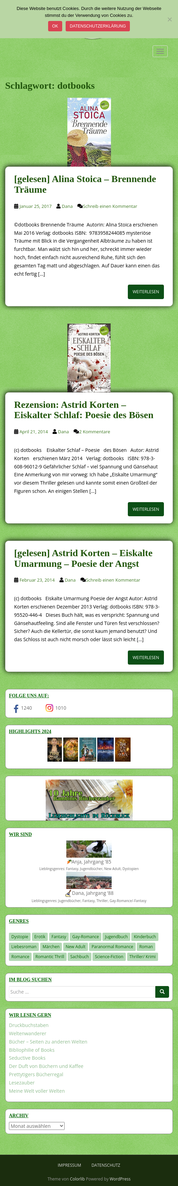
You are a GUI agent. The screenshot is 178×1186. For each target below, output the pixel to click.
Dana (67, 206)
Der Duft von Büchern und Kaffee (46, 1066)
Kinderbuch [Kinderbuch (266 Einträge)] (145, 937)
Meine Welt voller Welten (37, 1091)
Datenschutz (105, 1165)
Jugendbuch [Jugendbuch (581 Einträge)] (116, 937)
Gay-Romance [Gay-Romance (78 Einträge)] (85, 937)
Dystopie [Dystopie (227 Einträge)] (19, 937)
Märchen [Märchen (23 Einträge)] (51, 947)
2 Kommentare (94, 431)
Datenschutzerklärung (98, 26)
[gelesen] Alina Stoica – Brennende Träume (85, 184)
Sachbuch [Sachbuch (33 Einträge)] (79, 957)
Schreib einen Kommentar (110, 206)
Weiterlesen (146, 292)
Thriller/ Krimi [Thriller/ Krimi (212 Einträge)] (143, 957)
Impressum (69, 1165)
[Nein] (169, 19)
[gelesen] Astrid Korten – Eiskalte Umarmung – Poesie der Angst (83, 558)
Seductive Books (27, 1058)
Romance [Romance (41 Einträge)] (20, 957)
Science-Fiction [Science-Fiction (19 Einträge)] (109, 957)
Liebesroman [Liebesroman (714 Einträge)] (23, 947)
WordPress (120, 1179)
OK (55, 26)
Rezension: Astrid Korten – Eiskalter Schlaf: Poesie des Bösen (83, 410)
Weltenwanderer (27, 1033)
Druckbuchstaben (28, 1025)
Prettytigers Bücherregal (36, 1074)
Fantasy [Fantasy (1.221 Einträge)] (59, 937)
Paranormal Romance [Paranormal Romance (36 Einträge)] (112, 947)
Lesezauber (22, 1082)
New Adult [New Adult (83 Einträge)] (76, 947)
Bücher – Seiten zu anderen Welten (48, 1041)
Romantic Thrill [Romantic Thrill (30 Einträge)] (49, 957)
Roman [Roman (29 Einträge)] (146, 947)
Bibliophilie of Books (32, 1050)
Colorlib (77, 1179)
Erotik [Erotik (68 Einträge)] (39, 937)
